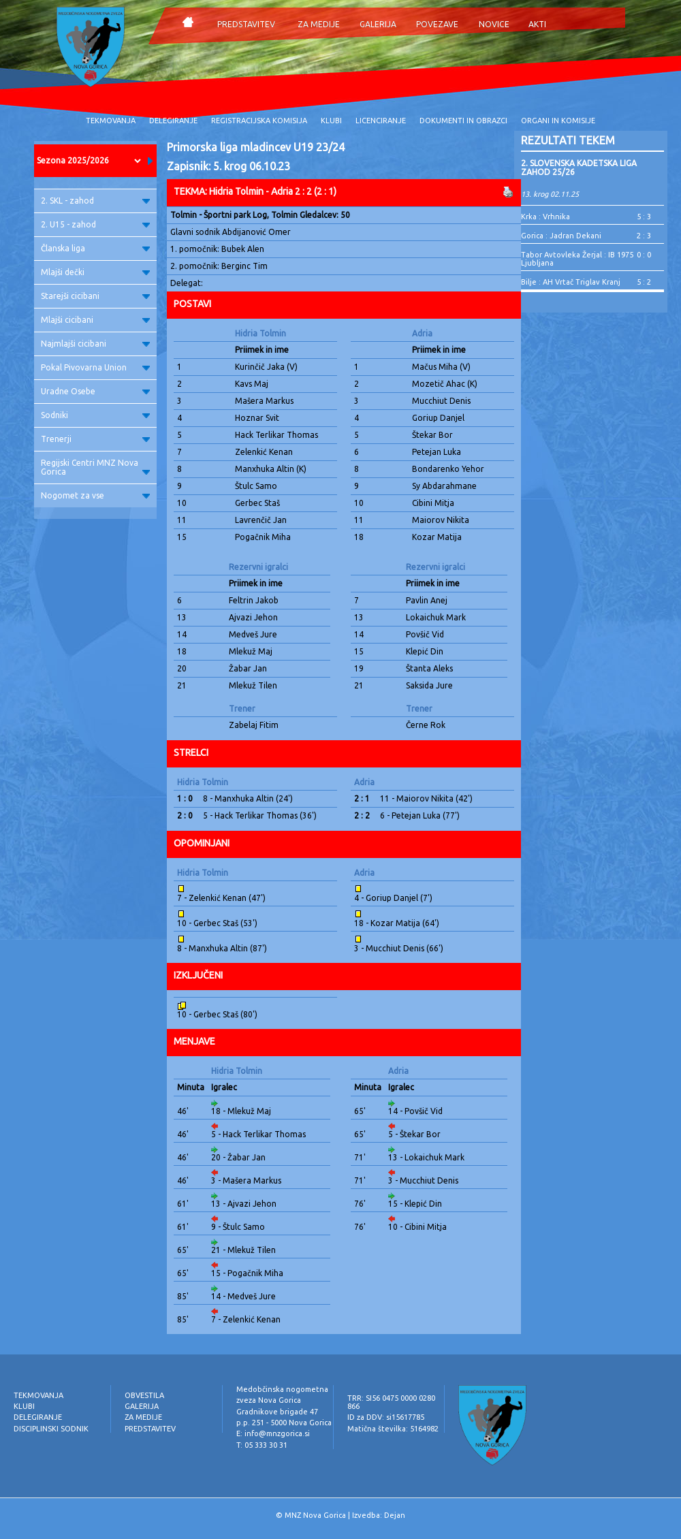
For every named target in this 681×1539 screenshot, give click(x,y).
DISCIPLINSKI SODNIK (51, 1429)
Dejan (394, 1515)
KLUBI (331, 120)
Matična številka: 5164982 (393, 1429)
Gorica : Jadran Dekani (561, 236)
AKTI (537, 24)
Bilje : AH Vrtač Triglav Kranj (570, 282)
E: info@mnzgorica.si (273, 1433)
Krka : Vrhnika (545, 216)
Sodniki (95, 415)
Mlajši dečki (95, 272)
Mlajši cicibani (95, 319)
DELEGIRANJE (173, 120)
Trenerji (95, 438)
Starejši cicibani (95, 295)
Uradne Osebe (95, 391)
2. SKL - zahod (95, 200)
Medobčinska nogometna (282, 1389)
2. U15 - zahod (95, 224)
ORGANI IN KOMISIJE (558, 120)
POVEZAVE (437, 24)
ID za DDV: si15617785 (385, 1417)
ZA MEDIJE (319, 24)
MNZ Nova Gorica (315, 1515)
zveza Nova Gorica (268, 1400)
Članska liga (95, 248)
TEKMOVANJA (111, 120)
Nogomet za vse (95, 495)
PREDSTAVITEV (246, 24)
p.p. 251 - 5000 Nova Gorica (284, 1422)
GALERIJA (378, 24)
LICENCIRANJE (380, 120)
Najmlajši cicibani (95, 343)
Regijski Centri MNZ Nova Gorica (95, 467)
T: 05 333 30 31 (261, 1445)
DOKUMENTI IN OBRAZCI (463, 120)
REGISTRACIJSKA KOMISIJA (259, 120)
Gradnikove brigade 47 (277, 1412)
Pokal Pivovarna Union (95, 367)
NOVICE (494, 24)
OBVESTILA (144, 1395)
